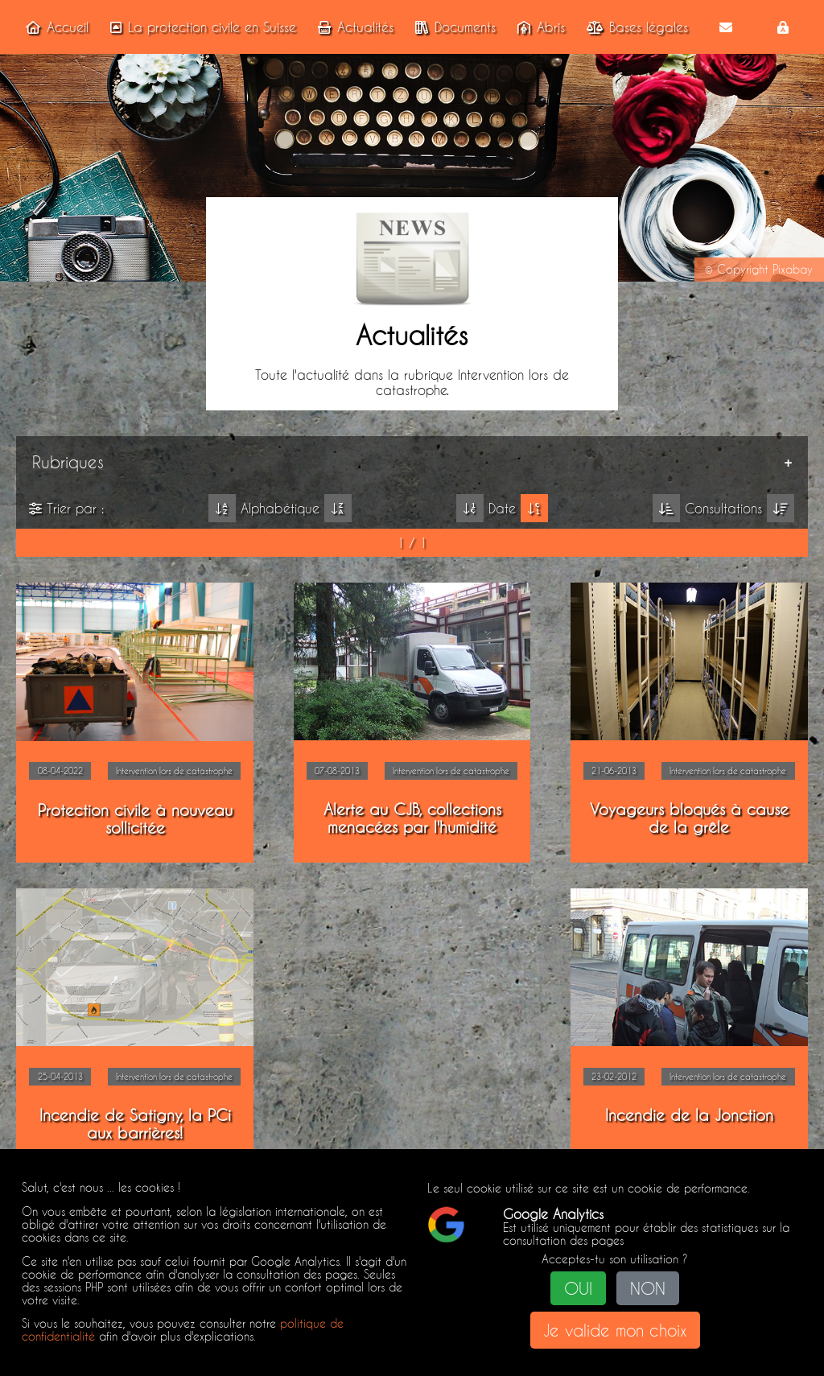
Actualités (352, 27)
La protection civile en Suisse (200, 27)
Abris (538, 27)
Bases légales (634, 27)
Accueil (54, 27)
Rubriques (68, 462)
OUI (578, 1288)
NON (647, 1288)
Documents (452, 27)
